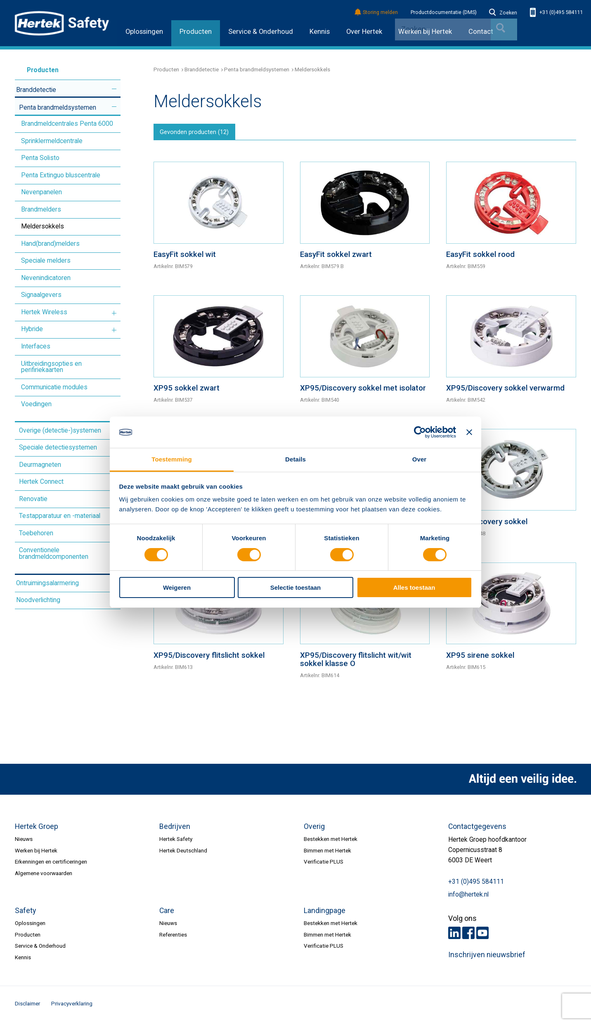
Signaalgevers (41, 295)
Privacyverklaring (71, 1006)
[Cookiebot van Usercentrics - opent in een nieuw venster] (420, 432)
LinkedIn (454, 935)
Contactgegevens (477, 829)
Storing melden (376, 12)
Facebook (468, 935)
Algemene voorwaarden (43, 875)
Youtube (482, 935)
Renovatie (33, 499)
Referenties (173, 937)
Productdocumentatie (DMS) (444, 12)
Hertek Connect (41, 481)
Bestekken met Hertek (330, 841)
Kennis (320, 31)
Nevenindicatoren (46, 278)
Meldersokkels (42, 226)
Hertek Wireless (44, 312)
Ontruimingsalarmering (47, 583)
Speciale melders (46, 260)
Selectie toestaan (295, 587)
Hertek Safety (175, 841)
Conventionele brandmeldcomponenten (53, 553)
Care (166, 913)
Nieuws (24, 841)
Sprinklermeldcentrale (52, 141)
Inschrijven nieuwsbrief (486, 957)
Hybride (32, 329)
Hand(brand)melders (50, 243)
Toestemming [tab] (171, 459)
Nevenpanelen (41, 192)
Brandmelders (41, 209)
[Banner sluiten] (469, 432)
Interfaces (35, 346)
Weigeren (177, 587)
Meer (114, 88)
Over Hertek (364, 31)
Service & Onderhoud (260, 31)
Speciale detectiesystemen (58, 447)
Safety (25, 913)
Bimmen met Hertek (327, 853)
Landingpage (324, 913)
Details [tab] (295, 459)
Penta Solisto (40, 158)
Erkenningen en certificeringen (51, 864)
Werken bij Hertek (36, 853)
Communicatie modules (54, 387)
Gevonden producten (197, 133)
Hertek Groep (36, 829)
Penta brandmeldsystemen (57, 107)
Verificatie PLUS (323, 864)
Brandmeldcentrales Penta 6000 (67, 123)
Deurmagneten (40, 464)
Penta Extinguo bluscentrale (60, 175)
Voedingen (36, 404)
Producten (196, 31)
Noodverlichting (38, 600)
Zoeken (503, 13)
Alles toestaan (414, 587)
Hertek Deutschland (183, 853)
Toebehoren (36, 533)
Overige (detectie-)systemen (60, 430)
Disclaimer (27, 1006)
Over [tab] (419, 459)
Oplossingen (144, 31)
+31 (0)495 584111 (556, 12)
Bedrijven (174, 829)
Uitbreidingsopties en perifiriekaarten (51, 367)
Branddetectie (36, 90)
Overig (314, 829)
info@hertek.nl (468, 897)
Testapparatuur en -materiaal (59, 516)
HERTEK (62, 23)
